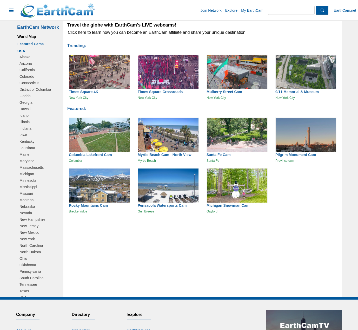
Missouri (26, 193)
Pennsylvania (30, 271)
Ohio (23, 258)
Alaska (24, 57)
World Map (26, 37)
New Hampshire (32, 219)
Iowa (23, 135)
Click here (77, 32)
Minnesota (27, 180)
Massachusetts (31, 167)
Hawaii (24, 109)
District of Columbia (35, 89)
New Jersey (28, 226)
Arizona (25, 63)
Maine (24, 154)
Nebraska (27, 206)
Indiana (25, 128)
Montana (26, 200)
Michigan (26, 174)
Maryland (27, 161)
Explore (231, 10)
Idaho (24, 115)
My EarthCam (252, 10)
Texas (24, 291)
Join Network (211, 10)
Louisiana (27, 148)
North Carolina (31, 245)
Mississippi (28, 187)
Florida (25, 96)
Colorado (26, 76)
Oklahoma (27, 265)
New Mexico (29, 232)
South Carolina (31, 278)
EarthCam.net (345, 10)
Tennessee (28, 284)
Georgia (25, 102)
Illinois (24, 122)
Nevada (25, 213)
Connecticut (29, 83)
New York (27, 239)
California (27, 70)
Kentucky (27, 141)
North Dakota (30, 252)
